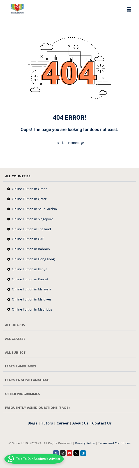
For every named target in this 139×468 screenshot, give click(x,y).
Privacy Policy (85, 443)
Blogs (32, 423)
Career (63, 423)
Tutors (47, 423)
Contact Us (102, 423)
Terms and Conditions (114, 443)
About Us (80, 423)
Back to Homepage (69, 143)
